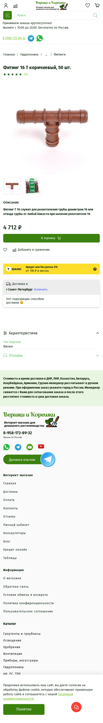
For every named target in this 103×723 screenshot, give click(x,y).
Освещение (12, 640)
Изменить (41, 289)
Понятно (23, 709)
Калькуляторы (14, 533)
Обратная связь (16, 587)
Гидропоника (29, 54)
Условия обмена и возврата (25, 595)
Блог (7, 541)
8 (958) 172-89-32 (14, 38)
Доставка (10, 492)
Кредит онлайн (15, 550)
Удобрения (11, 647)
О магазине (12, 578)
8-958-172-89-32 (17, 433)
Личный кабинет (16, 525)
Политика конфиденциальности (28, 603)
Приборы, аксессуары (20, 660)
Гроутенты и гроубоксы (22, 634)
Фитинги (60, 54)
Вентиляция (12, 654)
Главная (9, 54)
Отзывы (9, 516)
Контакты (10, 508)
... (46, 54)
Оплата (9, 500)
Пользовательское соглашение (28, 611)
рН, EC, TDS (12, 674)
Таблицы (10, 558)
